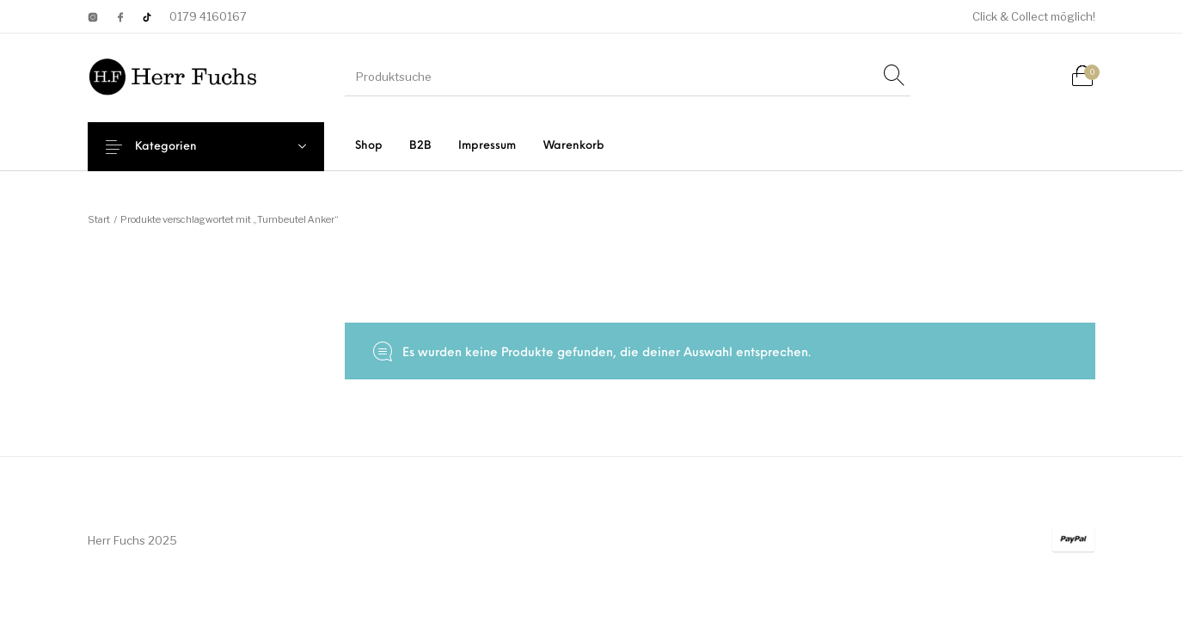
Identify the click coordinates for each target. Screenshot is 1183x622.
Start (99, 219)
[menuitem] (368, 145)
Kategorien (179, 146)
